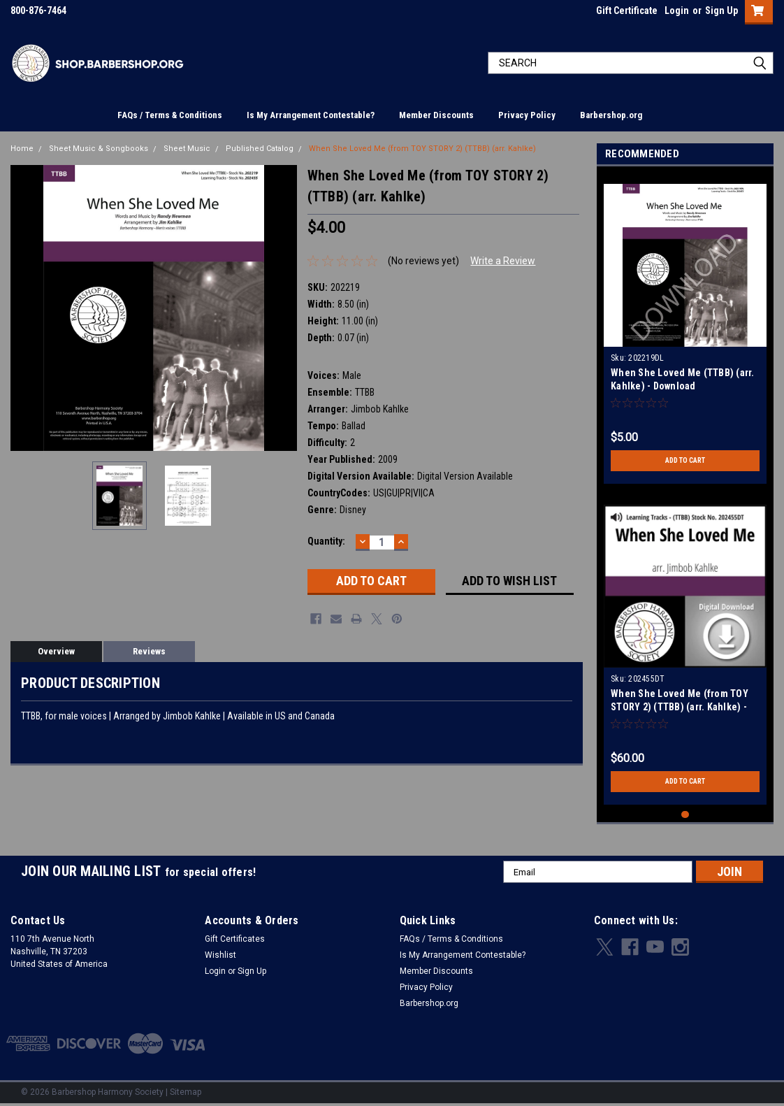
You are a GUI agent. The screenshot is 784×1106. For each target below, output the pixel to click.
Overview (56, 651)
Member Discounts (436, 115)
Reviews (149, 651)
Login (677, 10)
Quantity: (326, 541)
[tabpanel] (685, 328)
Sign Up (721, 10)
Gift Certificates (235, 939)
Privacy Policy (527, 115)
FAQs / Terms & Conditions (169, 115)
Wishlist (220, 955)
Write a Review (502, 260)
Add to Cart (685, 460)
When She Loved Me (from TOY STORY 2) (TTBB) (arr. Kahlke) (422, 148)
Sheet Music (187, 148)
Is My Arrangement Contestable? (311, 115)
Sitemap (185, 1092)
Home (22, 148)
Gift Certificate (627, 10)
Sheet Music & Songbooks (98, 148)
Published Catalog (259, 148)
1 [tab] (685, 815)
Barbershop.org (611, 115)
